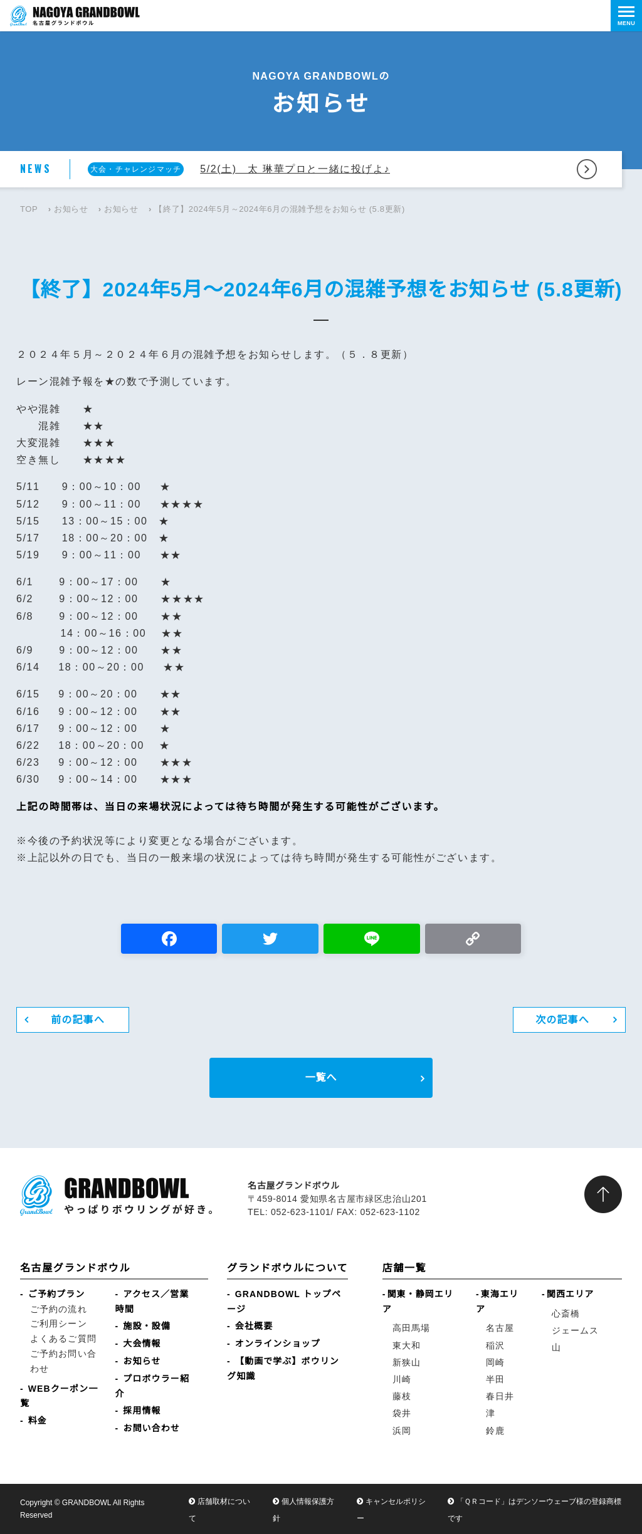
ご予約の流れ (58, 1309)
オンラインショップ (277, 1343)
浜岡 (401, 1431)
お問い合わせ (151, 1428)
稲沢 (495, 1345)
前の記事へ (78, 1020)
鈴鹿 (495, 1431)
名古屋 (500, 1328)
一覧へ (321, 1077)
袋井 (401, 1413)
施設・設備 (147, 1326)
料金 (37, 1421)
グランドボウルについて (287, 1268)
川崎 (401, 1379)
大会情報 (141, 1343)
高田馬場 (411, 1328)
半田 (495, 1379)
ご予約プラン (56, 1294)
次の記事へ (562, 1020)
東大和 (406, 1345)
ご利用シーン (58, 1323)
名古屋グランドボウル (75, 1268)
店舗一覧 (404, 1268)
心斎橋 (566, 1313)
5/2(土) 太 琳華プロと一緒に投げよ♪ (295, 169)
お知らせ (71, 209)
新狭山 (406, 1362)
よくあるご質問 (63, 1338)
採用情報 (141, 1411)
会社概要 (254, 1326)
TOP (29, 209)
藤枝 (401, 1396)
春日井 (500, 1396)
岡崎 (495, 1362)
